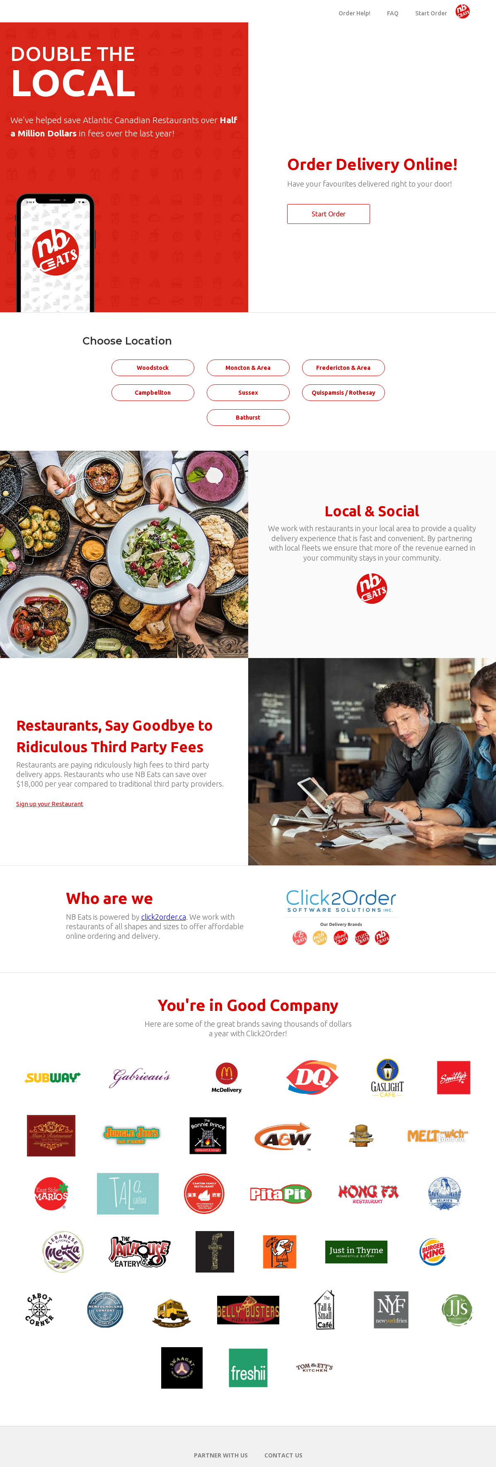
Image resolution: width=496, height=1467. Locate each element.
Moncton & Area (248, 367)
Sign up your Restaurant (49, 803)
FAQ (393, 13)
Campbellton (153, 392)
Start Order (431, 13)
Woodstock (153, 367)
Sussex (248, 392)
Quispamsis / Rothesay (343, 392)
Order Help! (354, 13)
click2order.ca (163, 917)
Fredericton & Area (343, 367)
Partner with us (221, 1455)
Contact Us (283, 1455)
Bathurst (248, 417)
